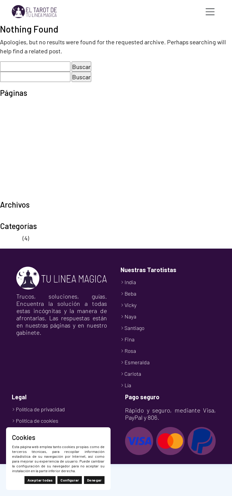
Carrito (9, 114)
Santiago (134, 328)
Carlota (132, 373)
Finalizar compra (22, 123)
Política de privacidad (28, 159)
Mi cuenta (12, 132)
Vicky (130, 305)
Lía (127, 385)
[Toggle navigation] (210, 12)
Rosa (130, 350)
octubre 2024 (17, 216)
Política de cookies (25, 150)
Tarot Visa (13, 177)
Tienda (9, 186)
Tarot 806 (12, 168)
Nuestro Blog (17, 141)
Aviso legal (14, 104)
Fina (129, 339)
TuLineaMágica (20, 195)
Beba (130, 293)
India (130, 282)
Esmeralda (137, 362)
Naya (130, 316)
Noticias (10, 238)
